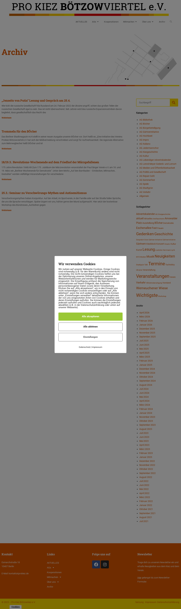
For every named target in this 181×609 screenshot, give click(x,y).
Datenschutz (84, 347)
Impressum (97, 347)
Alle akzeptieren (90, 316)
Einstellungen (90, 337)
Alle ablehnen (90, 326)
